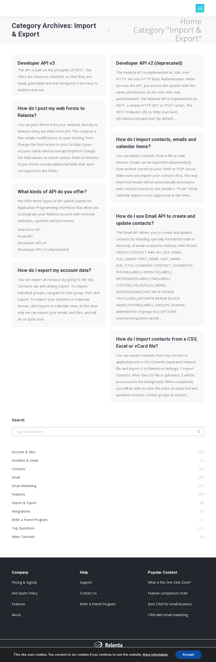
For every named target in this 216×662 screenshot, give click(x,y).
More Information (155, 655)
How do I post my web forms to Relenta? (51, 111)
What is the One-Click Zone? (169, 582)
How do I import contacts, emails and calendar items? (156, 143)
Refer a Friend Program (98, 604)
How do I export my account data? (54, 270)
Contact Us (88, 593)
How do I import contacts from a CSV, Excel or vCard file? (156, 342)
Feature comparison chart (167, 593)
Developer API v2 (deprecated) (149, 63)
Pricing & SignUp (24, 582)
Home (190, 21)
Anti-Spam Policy (24, 593)
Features (18, 604)
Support (86, 582)
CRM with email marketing (168, 615)
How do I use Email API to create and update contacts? (155, 219)
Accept (188, 654)
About (16, 615)
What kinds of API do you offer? (52, 191)
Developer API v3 (36, 63)
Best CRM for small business (170, 604)
